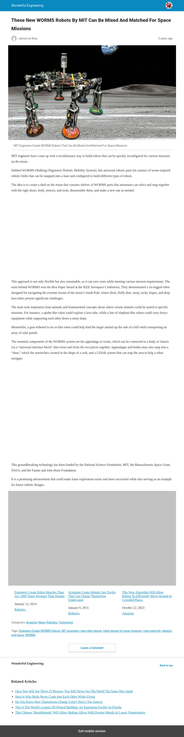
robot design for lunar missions (122, 630)
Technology (66, 622)
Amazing (128, 613)
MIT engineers (70, 630)
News (41, 622)
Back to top (166, 665)
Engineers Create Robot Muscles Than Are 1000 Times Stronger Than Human (40, 594)
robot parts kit (151, 630)
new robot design (91, 630)
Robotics (20, 609)
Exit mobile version (91, 731)
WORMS (30, 635)
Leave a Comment (92, 647)
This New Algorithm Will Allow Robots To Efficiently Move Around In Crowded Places (147, 596)
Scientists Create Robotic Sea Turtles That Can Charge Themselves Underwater (92, 596)
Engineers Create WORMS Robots (39, 630)
